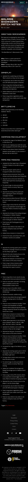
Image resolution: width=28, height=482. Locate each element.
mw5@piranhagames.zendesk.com (14, 439)
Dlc (7, 405)
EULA (14, 426)
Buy (22, 2)
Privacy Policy (14, 421)
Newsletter (14, 418)
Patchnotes (11, 405)
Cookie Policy (14, 423)
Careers (14, 429)
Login (14, 415)
